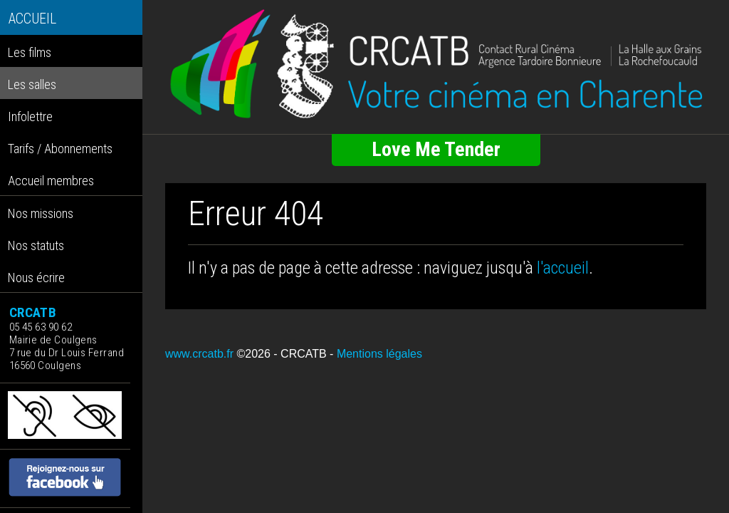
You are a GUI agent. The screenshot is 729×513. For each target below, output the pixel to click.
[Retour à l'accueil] (435, 64)
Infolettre (30, 116)
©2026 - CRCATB (281, 354)
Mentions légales (379, 354)
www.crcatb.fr (199, 354)
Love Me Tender (436, 149)
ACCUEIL (32, 19)
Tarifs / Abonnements (60, 148)
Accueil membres (51, 180)
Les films (29, 52)
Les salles (32, 84)
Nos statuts (36, 245)
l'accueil (563, 268)
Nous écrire (36, 277)
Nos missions (40, 213)
